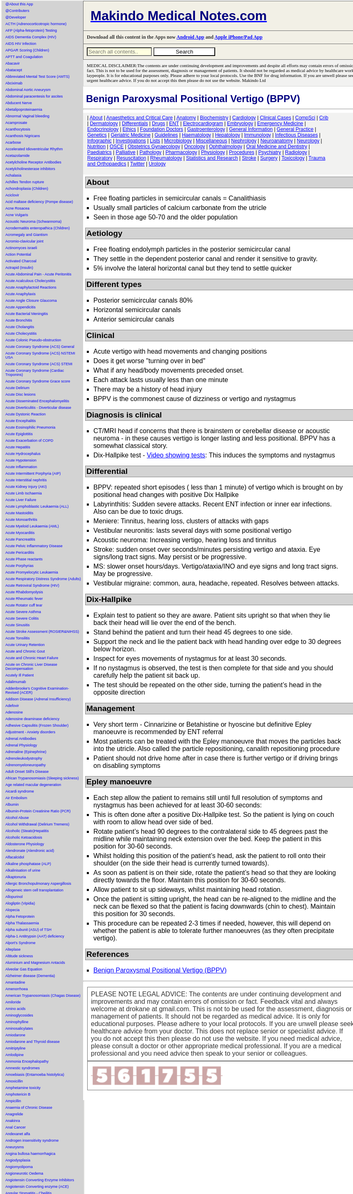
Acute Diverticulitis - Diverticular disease (38, 408)
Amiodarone (15, 1035)
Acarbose (13, 142)
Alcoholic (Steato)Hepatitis (27, 831)
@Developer (15, 17)
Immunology (257, 135)
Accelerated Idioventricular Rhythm (34, 149)
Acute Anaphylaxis (20, 294)
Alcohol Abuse (17, 818)
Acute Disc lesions (20, 394)
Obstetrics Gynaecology (154, 146)
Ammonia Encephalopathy (27, 1061)
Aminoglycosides (19, 1015)
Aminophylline (16, 1022)
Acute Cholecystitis (21, 333)
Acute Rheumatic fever (24, 599)
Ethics (129, 129)
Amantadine (15, 982)
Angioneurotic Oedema (24, 1173)
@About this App (19, 4)
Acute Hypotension (21, 460)
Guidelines (166, 135)
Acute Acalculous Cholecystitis (30, 281)
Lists (155, 141)
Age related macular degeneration (33, 785)
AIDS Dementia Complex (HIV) (30, 37)
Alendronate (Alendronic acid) (29, 851)
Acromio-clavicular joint (24, 241)
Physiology (213, 152)
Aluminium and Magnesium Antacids (35, 963)
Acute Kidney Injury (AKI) (26, 487)
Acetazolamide (17, 156)
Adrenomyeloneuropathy (25, 765)
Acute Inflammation (21, 467)
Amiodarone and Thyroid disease (32, 1042)
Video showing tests (176, 455)
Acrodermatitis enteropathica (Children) (37, 228)
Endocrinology (102, 129)
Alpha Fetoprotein (20, 916)
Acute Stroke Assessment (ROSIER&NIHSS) (42, 632)
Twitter (137, 164)
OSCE (116, 146)
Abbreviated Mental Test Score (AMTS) (37, 77)
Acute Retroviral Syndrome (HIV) (32, 585)
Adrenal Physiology (21, 745)
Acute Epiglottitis (19, 434)
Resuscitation (131, 158)
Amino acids (15, 1009)
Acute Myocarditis (20, 533)
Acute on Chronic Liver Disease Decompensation (31, 666)
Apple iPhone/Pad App (238, 37)
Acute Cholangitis (19, 327)
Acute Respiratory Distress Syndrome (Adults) (43, 579)
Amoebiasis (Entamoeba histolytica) (34, 1075)
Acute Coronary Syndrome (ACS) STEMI (38, 364)
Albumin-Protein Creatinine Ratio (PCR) (38, 811)
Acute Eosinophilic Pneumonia (30, 427)
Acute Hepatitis (17, 447)
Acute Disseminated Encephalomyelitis (37, 401)
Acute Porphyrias (19, 566)
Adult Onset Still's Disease (27, 772)
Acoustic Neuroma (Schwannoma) (33, 221)
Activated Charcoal (21, 261)
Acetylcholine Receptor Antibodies (33, 162)
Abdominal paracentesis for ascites (34, 96)
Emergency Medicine (280, 123)
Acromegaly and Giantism (26, 235)
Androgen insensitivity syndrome (32, 1140)
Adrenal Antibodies (20, 739)
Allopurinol (14, 897)
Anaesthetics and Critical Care (139, 118)
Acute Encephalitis (20, 421)
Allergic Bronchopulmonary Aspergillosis (38, 884)
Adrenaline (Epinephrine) (25, 752)
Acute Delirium (17, 388)
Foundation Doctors (161, 129)
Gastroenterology (206, 129)
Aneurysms (14, 1147)
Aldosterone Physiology (24, 844)
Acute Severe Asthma (23, 612)
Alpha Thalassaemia (22, 923)
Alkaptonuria (15, 877)
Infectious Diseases (296, 135)
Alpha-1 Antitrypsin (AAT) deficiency (34, 936)
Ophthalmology (225, 146)
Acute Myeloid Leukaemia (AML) (32, 526)
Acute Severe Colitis (22, 618)
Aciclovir (12, 195)
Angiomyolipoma (19, 1167)
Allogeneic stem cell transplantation (34, 890)
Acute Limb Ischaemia (23, 493)
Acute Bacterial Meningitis (26, 314)
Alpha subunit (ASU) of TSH (28, 930)
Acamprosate (16, 123)
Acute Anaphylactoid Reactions (30, 287)
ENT (174, 123)
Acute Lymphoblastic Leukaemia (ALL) (37, 506)
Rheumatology (166, 158)
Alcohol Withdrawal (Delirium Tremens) (37, 824)
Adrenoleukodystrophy (23, 758)
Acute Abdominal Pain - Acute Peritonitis (38, 274)
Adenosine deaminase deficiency (32, 719)
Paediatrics (99, 152)
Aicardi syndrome (19, 791)
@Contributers (17, 11)
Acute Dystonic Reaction (25, 414)
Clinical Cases (275, 118)
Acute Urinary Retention (25, 645)
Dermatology (104, 123)
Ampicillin (13, 1101)
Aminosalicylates (19, 1028)
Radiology (296, 152)
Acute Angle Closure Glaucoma (31, 300)
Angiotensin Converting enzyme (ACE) (37, 1187)
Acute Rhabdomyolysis (24, 592)
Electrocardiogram (203, 123)
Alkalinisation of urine (22, 870)
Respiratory (99, 158)
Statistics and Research (212, 158)
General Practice (295, 129)
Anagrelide (14, 1114)
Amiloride (13, 1002)
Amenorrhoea (16, 989)
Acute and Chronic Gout (25, 651)
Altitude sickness (19, 956)
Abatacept (13, 70)
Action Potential (18, 254)
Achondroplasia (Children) (26, 189)
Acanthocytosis (17, 129)
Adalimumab (15, 682)
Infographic (99, 141)
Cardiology (243, 118)
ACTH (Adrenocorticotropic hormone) (36, 24)
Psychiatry (269, 152)
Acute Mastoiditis (19, 513)
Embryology (240, 123)
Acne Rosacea (17, 208)
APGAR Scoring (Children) (27, 50)
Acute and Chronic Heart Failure (31, 658)
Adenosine (14, 712)
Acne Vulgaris (16, 215)
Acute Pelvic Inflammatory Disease (34, 546)
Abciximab (14, 83)
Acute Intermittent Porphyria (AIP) (33, 473)
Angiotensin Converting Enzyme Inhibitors (39, 1180)
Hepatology (227, 135)
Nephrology (243, 141)
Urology (157, 164)
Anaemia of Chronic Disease (28, 1107)
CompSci (305, 118)
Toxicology (292, 158)
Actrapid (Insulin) (19, 268)
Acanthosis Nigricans (22, 136)
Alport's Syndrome (20, 943)
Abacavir (12, 63)
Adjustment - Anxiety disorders (30, 732)
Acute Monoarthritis (21, 520)
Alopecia (12, 910)
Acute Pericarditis (19, 552)
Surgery (269, 158)
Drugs (158, 123)
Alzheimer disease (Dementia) (30, 976)
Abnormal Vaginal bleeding (27, 116)
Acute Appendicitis (20, 307)
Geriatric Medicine (131, 135)
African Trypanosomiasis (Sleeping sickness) (42, 778)
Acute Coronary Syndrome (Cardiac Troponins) (34, 372)
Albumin (12, 804)
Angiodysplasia (17, 1160)
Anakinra (12, 1121)
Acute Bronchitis (18, 320)
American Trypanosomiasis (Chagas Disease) (43, 995)
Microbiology (178, 141)
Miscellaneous (211, 141)
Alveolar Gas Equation (23, 969)
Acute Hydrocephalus (23, 454)
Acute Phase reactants (24, 559)
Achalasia (13, 175)
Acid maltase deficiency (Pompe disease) (39, 202)
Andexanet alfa (17, 1134)
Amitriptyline (15, 1048)
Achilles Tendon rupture (24, 182)
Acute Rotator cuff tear (23, 605)
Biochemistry (214, 118)
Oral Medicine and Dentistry (276, 146)
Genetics (97, 135)
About (96, 118)
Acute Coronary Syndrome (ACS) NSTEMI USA (40, 355)
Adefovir (12, 706)
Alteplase (13, 949)
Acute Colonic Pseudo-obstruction (33, 340)
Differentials (135, 123)
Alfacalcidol (14, 857)
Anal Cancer (15, 1127)
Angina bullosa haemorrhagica (30, 1154)
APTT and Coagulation (24, 57)
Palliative (125, 152)
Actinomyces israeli (21, 248)
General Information (251, 129)
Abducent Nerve (18, 103)
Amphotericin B (17, 1094)
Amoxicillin (14, 1081)
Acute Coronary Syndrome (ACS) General (39, 347)
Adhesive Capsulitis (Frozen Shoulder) (37, 725)
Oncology (194, 146)
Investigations (131, 141)
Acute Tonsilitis (17, 638)
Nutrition (96, 146)
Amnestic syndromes (22, 1068)
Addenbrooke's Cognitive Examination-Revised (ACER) (37, 690)
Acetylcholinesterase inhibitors (30, 169)
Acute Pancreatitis (20, 539)
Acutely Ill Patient (19, 675)
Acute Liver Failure (20, 500)
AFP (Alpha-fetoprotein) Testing (31, 30)
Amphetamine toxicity (23, 1088)
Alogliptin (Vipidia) (20, 903)
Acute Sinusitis (17, 625)
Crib (323, 118)
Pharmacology (181, 152)
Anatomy (186, 118)
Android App (190, 37)
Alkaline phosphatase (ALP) (28, 864)
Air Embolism (16, 798)
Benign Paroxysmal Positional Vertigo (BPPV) (160, 970)
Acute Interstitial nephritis (26, 480)
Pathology (150, 152)
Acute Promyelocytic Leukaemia (31, 572)
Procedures (241, 152)
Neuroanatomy (276, 141)
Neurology (308, 141)
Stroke (249, 158)
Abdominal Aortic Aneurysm (28, 90)
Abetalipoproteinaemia (23, 109)
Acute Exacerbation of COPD (29, 440)
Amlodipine (14, 1055)
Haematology (196, 135)
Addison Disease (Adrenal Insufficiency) (38, 699)
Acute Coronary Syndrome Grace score (37, 381)
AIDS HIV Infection (20, 44)
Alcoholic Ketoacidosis (23, 837)
